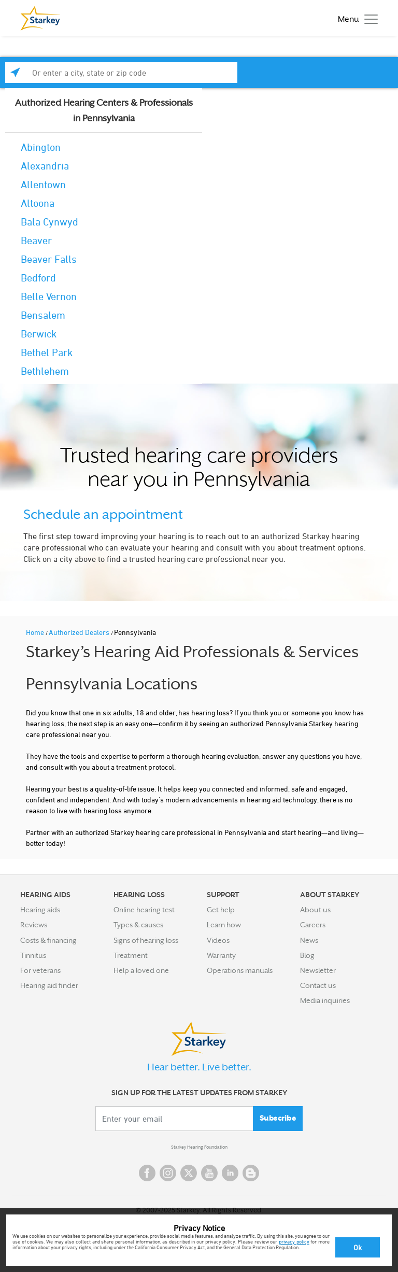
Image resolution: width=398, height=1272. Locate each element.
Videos (218, 940)
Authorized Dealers (80, 632)
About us (315, 910)
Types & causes (138, 925)
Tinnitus (33, 955)
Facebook (147, 1173)
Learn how (224, 925)
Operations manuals (240, 970)
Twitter (188, 1173)
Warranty (221, 955)
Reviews (33, 925)
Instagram (168, 1173)
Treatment (130, 955)
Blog (307, 955)
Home (36, 632)
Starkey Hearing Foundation (199, 1147)
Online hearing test (144, 910)
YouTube (209, 1173)
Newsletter (318, 970)
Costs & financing (48, 940)
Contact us (318, 985)
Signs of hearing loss (145, 940)
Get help (221, 910)
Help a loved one (141, 970)
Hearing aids (40, 910)
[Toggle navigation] (355, 18)
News (309, 940)
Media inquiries (325, 1000)
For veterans (40, 970)
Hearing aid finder (49, 985)
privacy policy (294, 1241)
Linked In (230, 1173)
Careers (312, 925)
